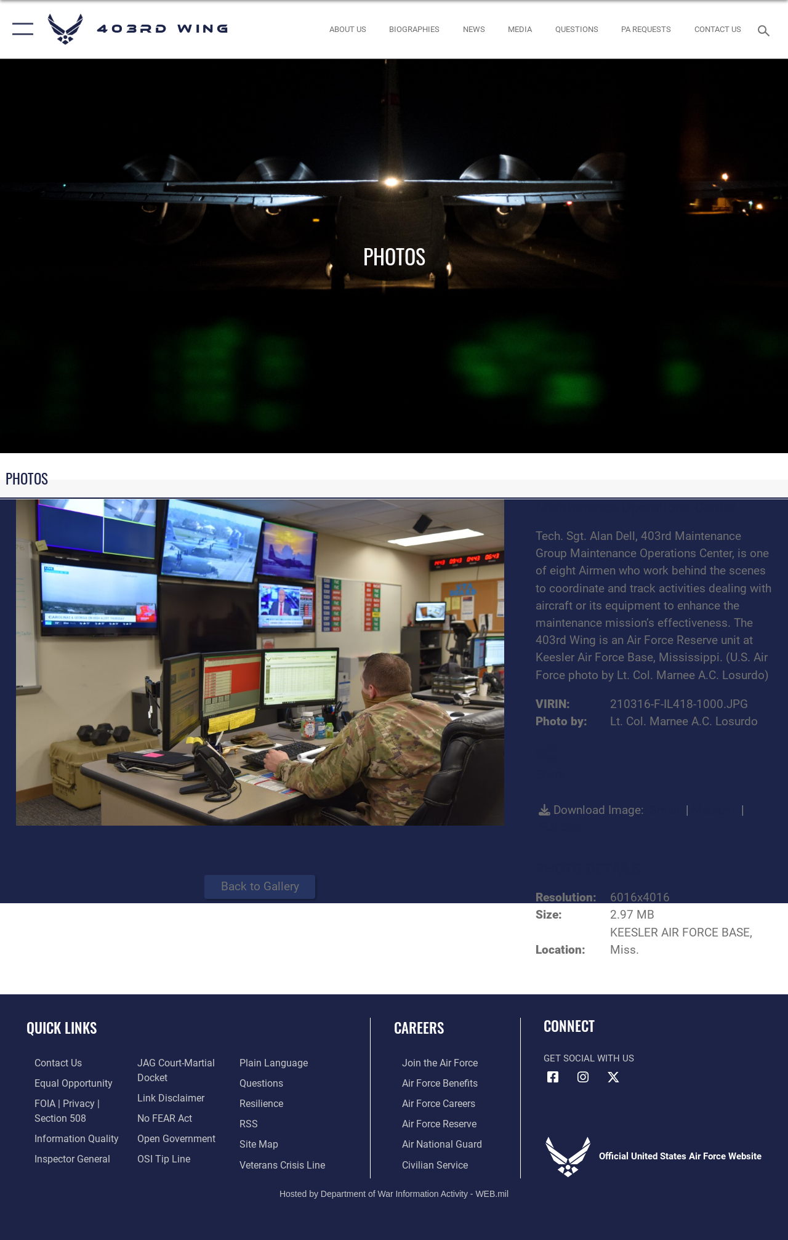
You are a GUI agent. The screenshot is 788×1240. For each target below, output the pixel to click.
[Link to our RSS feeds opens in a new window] (250, 1121)
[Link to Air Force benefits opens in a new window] (430, 1082)
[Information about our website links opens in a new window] (166, 1096)
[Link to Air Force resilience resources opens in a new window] (263, 1102)
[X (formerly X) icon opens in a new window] (613, 1077)
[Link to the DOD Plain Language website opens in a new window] (273, 1062)
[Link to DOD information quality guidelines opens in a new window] (65, 1135)
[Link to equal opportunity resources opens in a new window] (63, 1082)
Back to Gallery (260, 886)
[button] (20, 29)
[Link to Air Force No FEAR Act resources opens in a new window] (161, 1115)
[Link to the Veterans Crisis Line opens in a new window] (283, 1161)
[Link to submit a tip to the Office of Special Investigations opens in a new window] (158, 1155)
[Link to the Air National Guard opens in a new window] (432, 1141)
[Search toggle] (765, 29)
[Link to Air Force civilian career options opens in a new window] (425, 1161)
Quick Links (61, 1028)
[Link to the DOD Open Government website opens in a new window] (170, 1135)
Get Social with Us (589, 1058)
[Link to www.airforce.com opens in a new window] (430, 1062)
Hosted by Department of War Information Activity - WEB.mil (394, 1189)
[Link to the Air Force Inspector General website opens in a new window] (62, 1155)
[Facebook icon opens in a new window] (553, 1077)
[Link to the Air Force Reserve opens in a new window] (430, 1121)
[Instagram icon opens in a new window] (583, 1077)
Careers (419, 1028)
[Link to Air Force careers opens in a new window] (430, 1102)
